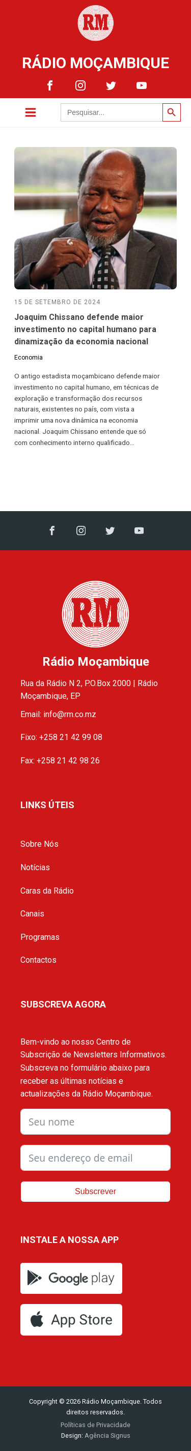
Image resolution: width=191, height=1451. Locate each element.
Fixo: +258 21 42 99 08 (61, 737)
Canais (32, 914)
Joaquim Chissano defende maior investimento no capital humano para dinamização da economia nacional (85, 329)
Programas (40, 937)
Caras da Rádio (47, 891)
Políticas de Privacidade (95, 1425)
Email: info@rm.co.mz (58, 714)
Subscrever (95, 1191)
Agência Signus (106, 1435)
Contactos (38, 960)
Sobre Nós (39, 844)
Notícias (35, 867)
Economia (28, 357)
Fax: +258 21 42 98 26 (60, 760)
